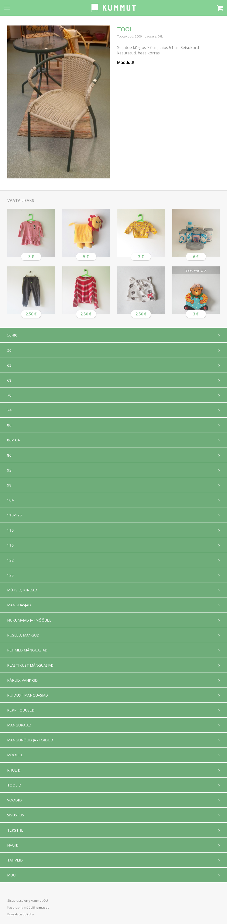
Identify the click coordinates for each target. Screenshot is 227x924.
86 (9, 457)
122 (10, 563)
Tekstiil (15, 838)
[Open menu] (7, 8)
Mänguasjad (19, 609)
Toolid (14, 792)
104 (10, 502)
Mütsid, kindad (22, 594)
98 (9, 487)
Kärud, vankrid (22, 685)
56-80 (12, 335)
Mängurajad (19, 731)
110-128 (14, 517)
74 (9, 411)
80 (9, 426)
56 (9, 350)
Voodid (14, 807)
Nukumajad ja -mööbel (29, 624)
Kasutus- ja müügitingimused (28, 907)
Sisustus (15, 822)
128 (10, 578)
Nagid (13, 853)
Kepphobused (21, 715)
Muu (11, 883)
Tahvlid (15, 868)
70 (9, 396)
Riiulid (14, 776)
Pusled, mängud (23, 639)
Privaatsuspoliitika (20, 914)
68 (9, 380)
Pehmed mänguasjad (27, 655)
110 (10, 533)
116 (10, 548)
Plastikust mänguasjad (30, 670)
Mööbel (15, 761)
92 (9, 472)
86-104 (13, 441)
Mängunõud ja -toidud (30, 746)
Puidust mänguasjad (27, 700)
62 (9, 365)
